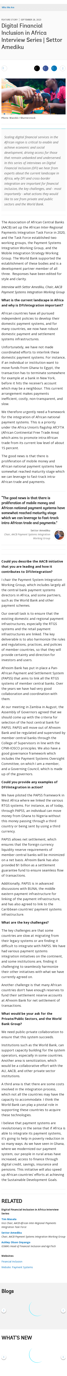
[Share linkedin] (54, 68)
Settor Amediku (11, 1232)
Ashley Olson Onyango (15, 1242)
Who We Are (8, 7)
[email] (4, 68)
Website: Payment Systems (17, 1267)
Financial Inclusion (11, 1261)
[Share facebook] (45, 68)
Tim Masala (8, 1219)
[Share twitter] (37, 68)
